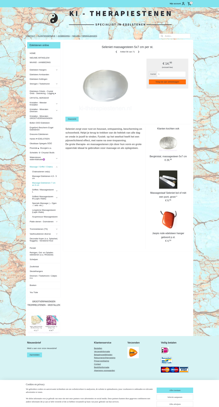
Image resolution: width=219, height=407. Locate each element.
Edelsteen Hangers (44, 70)
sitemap (109, 401)
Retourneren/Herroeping (104, 358)
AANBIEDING (64, 36)
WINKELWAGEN (89, 36)
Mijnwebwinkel (147, 401)
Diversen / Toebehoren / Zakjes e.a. (43, 277)
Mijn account (177, 3)
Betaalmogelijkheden (103, 355)
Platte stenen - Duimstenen (44, 221)
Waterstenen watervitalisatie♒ (44, 158)
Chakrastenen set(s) (41, 171)
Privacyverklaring (101, 361)
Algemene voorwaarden (104, 370)
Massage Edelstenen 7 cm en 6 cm (43, 184)
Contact (97, 364)
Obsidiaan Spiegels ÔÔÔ (41, 143)
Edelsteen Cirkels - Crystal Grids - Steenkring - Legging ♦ (43, 92)
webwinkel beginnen (124, 401)
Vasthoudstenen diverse (44, 234)
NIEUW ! (76, 36)
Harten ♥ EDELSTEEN (40, 139)
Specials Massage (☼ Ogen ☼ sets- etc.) (44, 204)
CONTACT (30, 36)
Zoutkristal (34, 266)
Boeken (33, 285)
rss (114, 401)
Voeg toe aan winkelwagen (167, 82)
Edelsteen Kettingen (38, 79)
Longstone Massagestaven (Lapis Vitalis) (44, 211)
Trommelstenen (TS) (44, 229)
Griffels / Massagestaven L (45, 191)
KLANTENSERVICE (46, 36)
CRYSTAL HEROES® (39, 98)
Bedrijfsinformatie (101, 367)
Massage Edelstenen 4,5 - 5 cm (44, 177)
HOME (33, 53)
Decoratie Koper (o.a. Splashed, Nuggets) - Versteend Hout (44, 239)
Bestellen (98, 348)
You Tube (34, 292)
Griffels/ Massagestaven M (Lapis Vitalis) (45, 197)
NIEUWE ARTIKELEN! (40, 58)
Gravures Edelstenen (39, 134)
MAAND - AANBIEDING (40, 62)
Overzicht (72, 119)
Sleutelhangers (36, 271)
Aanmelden (35, 355)
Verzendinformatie (102, 351)
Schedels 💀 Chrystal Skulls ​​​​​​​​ (42, 152)
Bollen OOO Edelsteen (40, 123)
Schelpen (34, 259)
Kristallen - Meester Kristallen (44, 103)
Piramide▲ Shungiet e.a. (41, 148)
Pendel (33, 248)
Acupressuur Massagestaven (45, 217)
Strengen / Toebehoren (44, 84)
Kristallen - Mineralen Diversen (44, 110)
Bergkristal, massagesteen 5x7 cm (168, 156)
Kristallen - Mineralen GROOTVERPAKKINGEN (41, 117)
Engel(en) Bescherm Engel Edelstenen (41, 128)
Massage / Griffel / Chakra (44, 167)
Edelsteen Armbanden (39, 74)
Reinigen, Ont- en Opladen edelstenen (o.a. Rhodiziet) (41, 253)
